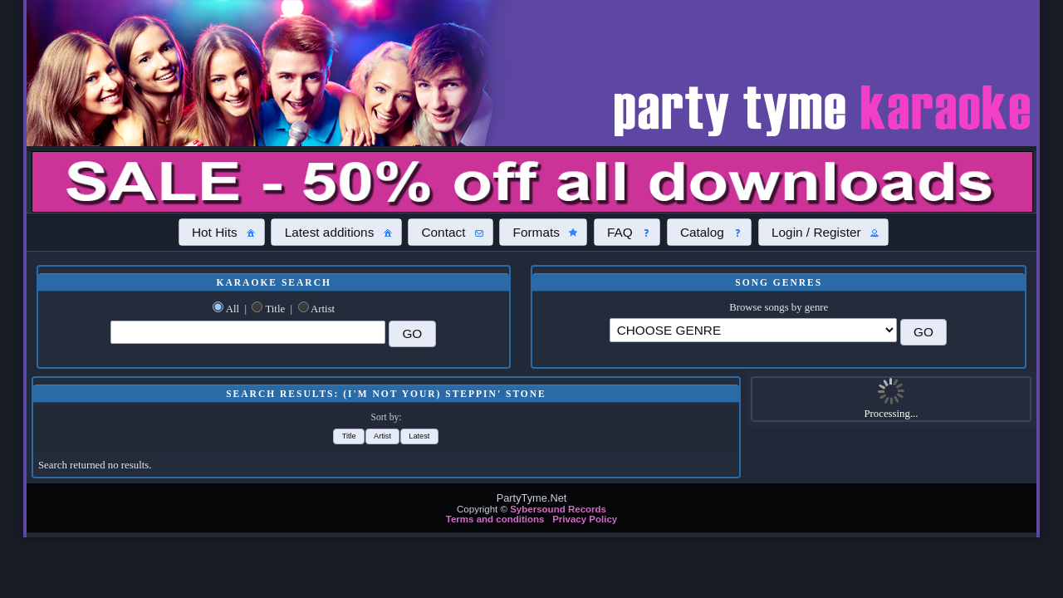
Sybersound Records (558, 509)
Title (275, 309)
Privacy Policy (584, 519)
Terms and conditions (495, 519)
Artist (323, 309)
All (232, 309)
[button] (222, 231)
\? (753, 330)
